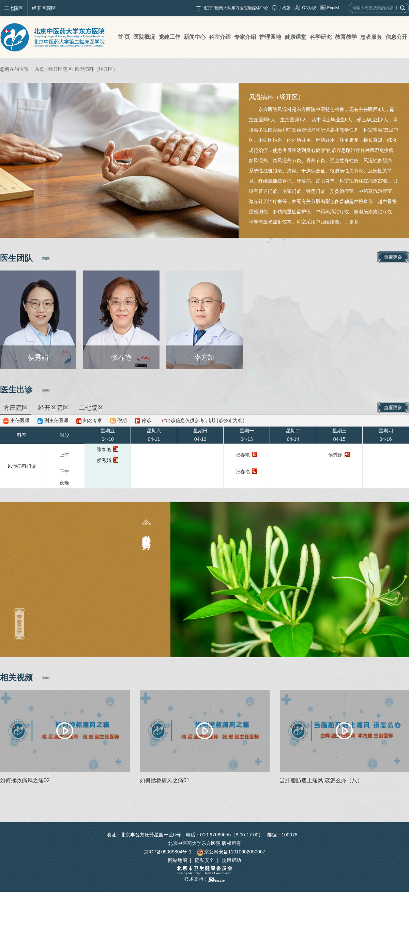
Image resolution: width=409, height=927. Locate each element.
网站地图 (177, 860)
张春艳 (104, 449)
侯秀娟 (104, 460)
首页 (39, 69)
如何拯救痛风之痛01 (165, 780)
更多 (354, 222)
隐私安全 (204, 860)
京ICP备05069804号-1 (168, 851)
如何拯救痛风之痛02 (25, 780)
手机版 (284, 7)
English (333, 7)
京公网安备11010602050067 (231, 851)
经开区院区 (44, 8)
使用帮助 (231, 860)
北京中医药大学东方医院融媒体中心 (235, 7)
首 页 (124, 37)
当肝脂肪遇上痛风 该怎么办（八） (321, 780)
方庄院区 (15, 407)
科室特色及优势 (146, 532)
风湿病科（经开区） (276, 97)
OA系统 (309, 7)
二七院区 (14, 8)
